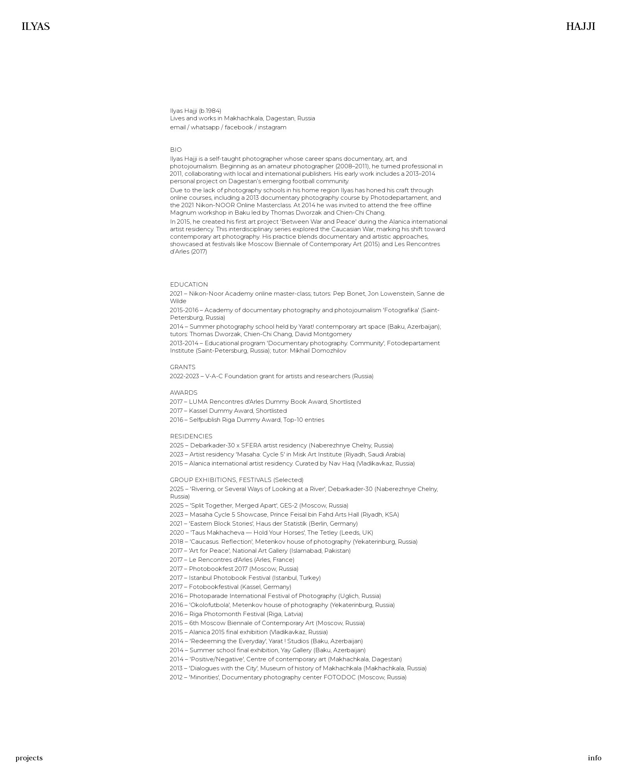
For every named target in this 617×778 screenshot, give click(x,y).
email (178, 127)
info (595, 757)
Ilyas (36, 25)
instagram (271, 127)
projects (29, 757)
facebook (239, 127)
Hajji (580, 25)
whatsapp (205, 127)
